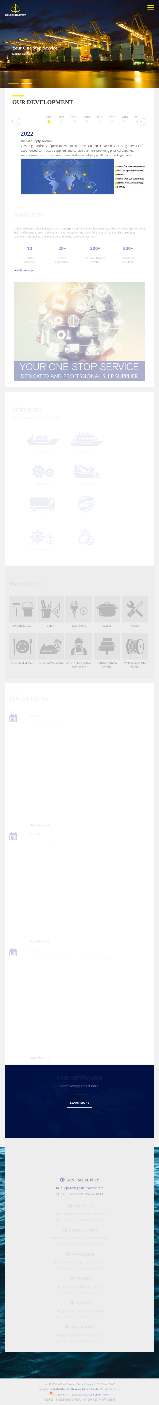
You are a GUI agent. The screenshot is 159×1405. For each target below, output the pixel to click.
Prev (12, 123)
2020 (61, 118)
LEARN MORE (79, 1103)
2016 (112, 118)
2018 (74, 118)
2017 (99, 118)
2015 (125, 118)
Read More (23, 270)
